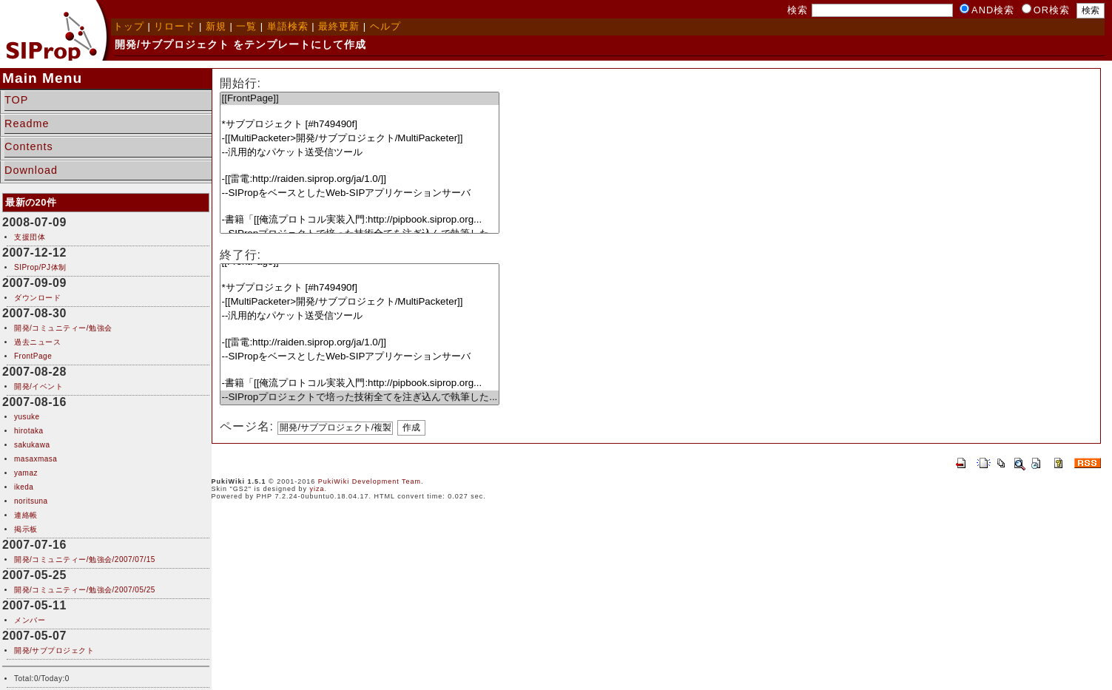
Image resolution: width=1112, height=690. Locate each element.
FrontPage (33, 356)
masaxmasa (35, 459)
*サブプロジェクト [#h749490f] (359, 125)
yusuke (27, 417)
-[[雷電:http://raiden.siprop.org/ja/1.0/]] (359, 179)
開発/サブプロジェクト (54, 650)
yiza (317, 489)
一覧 (246, 26)
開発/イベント (38, 386)
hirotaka (29, 431)
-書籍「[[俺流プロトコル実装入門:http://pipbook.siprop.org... (359, 220)
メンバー (29, 620)
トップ (128, 26)
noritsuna (31, 501)
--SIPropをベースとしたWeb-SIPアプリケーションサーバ (359, 193)
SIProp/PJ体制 (40, 267)
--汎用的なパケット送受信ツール (359, 153)
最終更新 (339, 26)
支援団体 (29, 237)
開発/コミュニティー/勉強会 (63, 328)
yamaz (26, 473)
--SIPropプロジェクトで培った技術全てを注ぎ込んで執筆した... (359, 397)
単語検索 (288, 26)
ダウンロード (37, 298)
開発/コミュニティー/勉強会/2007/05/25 (84, 590)
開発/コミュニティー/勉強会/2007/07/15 (84, 559)
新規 (216, 26)
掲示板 (26, 529)
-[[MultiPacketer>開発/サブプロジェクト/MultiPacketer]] (359, 139)
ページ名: (247, 426)
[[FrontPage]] (359, 98)
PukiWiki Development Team (369, 481)
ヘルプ (385, 26)
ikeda (23, 487)
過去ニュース (37, 342)
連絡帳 (26, 515)
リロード (174, 26)
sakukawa (32, 445)
